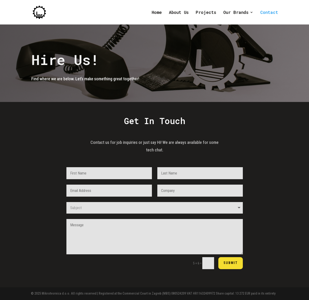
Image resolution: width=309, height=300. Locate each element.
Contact (269, 13)
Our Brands (235, 13)
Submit (231, 263)
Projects (206, 13)
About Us (179, 13)
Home (157, 13)
